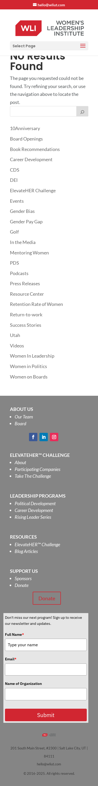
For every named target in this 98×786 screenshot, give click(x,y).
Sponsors (23, 578)
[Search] (82, 111)
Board (20, 423)
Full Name (14, 634)
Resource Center (27, 294)
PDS (14, 263)
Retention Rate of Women (36, 304)
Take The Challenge (33, 476)
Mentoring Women (29, 252)
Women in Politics (28, 366)
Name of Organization (23, 683)
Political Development (35, 503)
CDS (14, 170)
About (20, 462)
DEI (14, 180)
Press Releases (25, 283)
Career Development (31, 159)
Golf (14, 232)
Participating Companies (37, 469)
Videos (17, 345)
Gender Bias (22, 211)
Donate (21, 585)
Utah (15, 335)
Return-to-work (26, 314)
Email (10, 659)
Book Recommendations (35, 149)
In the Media (23, 242)
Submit (45, 715)
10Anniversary (25, 128)
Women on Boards (29, 377)
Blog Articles (26, 551)
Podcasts (19, 273)
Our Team (24, 417)
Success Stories (25, 325)
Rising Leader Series (33, 517)
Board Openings (26, 139)
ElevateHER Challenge (33, 190)
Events (17, 201)
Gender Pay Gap (26, 221)
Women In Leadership (32, 356)
